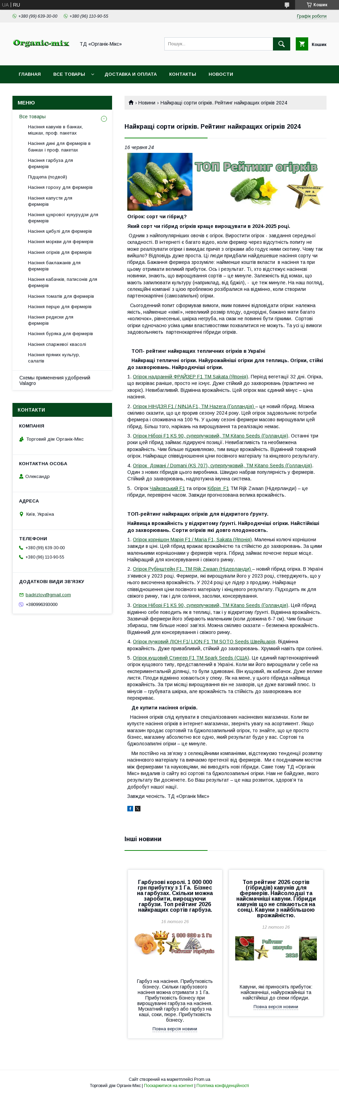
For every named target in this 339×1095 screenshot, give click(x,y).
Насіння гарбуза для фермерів (50, 163)
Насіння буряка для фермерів (60, 333)
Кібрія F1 (218, 488)
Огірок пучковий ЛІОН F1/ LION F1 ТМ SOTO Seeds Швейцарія (204, 641)
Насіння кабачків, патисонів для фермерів (62, 282)
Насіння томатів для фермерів (61, 296)
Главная (30, 74)
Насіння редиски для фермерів (50, 320)
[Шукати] (281, 43)
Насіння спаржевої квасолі (57, 344)
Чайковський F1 (167, 488)
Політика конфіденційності (222, 1085)
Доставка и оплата (130, 74)
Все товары (69, 74)
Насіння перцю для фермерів (60, 306)
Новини (146, 102)
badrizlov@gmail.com (48, 594)
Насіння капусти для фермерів (50, 201)
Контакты (182, 74)
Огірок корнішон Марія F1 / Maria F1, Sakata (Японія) (192, 539)
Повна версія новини (175, 1028)
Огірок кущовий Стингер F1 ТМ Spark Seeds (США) (191, 658)
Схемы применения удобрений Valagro (54, 380)
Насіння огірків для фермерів (60, 252)
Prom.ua (202, 1079)
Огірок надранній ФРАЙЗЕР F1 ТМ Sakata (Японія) (190, 376)
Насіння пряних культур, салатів (54, 358)
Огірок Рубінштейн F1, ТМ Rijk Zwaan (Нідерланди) (192, 569)
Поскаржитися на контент (168, 1085)
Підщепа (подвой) (47, 177)
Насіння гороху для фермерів (60, 187)
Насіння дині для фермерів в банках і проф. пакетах (59, 146)
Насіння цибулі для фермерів (60, 231)
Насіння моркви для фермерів (60, 241)
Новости (221, 74)
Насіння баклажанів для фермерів (54, 266)
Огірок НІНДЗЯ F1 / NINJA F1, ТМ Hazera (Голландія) (194, 406)
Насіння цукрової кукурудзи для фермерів (63, 217)
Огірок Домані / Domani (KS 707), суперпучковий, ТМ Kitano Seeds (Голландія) (222, 465)
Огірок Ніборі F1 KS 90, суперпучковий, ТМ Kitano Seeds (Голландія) (210, 436)
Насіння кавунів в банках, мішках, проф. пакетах (55, 130)
